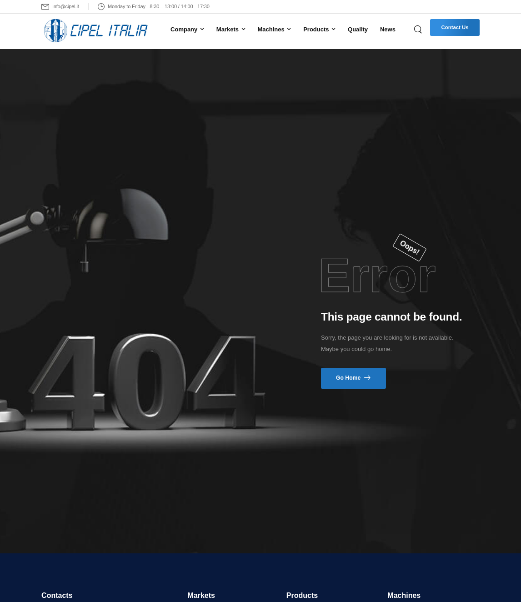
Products (316, 29)
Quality (358, 29)
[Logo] (96, 30)
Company (183, 29)
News (388, 29)
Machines (270, 29)
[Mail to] (60, 6)
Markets (227, 29)
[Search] (419, 29)
